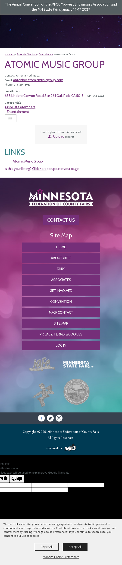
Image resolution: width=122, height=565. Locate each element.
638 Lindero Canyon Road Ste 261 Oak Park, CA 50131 (44, 96)
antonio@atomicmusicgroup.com (38, 80)
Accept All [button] (75, 547)
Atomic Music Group (28, 161)
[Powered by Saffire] (70, 447)
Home (61, 247)
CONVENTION (61, 302)
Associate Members (27, 54)
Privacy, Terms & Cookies (61, 334)
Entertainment (46, 54)
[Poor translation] (16, 479)
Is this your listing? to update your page (42, 169)
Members (10, 54)
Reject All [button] (47, 547)
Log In (61, 345)
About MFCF (61, 258)
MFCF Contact (61, 312)
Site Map (61, 323)
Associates (61, 280)
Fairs (61, 269)
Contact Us (61, 220)
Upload (58, 136)
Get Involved (61, 291)
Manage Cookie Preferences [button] (61, 557)
